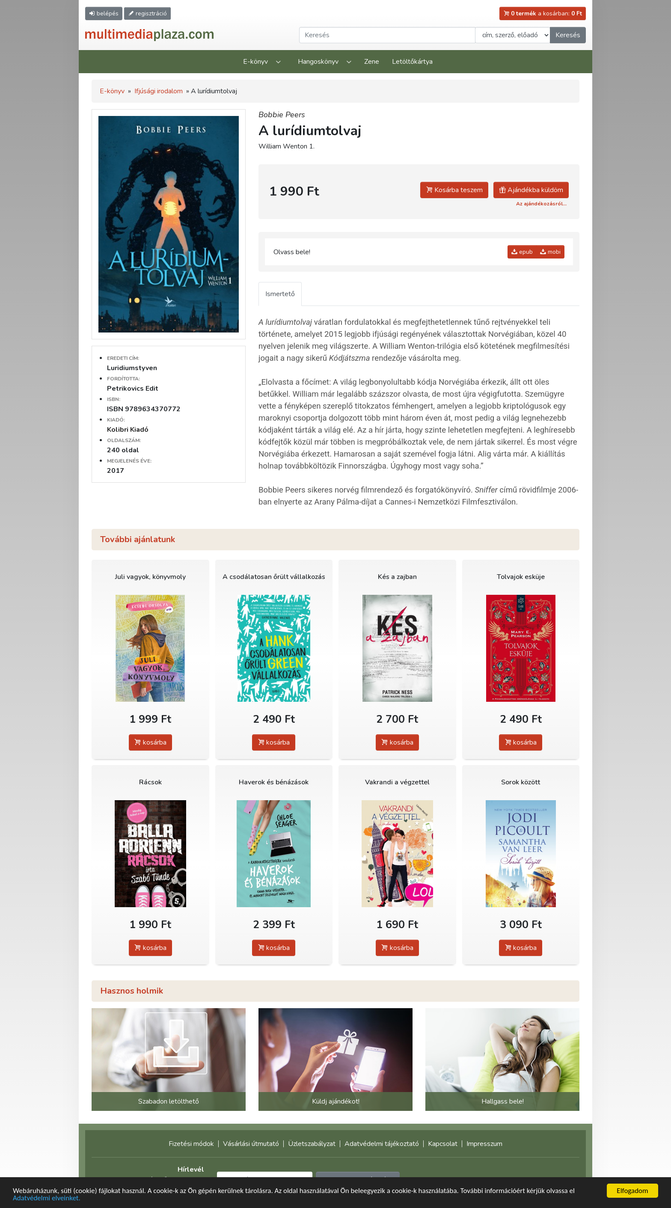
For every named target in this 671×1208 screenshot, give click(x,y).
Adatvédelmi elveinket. (46, 1198)
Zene (371, 61)
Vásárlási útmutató (251, 1144)
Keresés (567, 35)
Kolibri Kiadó (127, 429)
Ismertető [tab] (280, 294)
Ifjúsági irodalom (158, 91)
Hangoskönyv (318, 61)
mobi (550, 252)
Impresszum (484, 1144)
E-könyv (255, 61)
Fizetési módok (191, 1144)
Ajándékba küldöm (531, 190)
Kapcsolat (442, 1144)
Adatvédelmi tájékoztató (381, 1144)
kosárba (150, 742)
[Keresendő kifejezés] (387, 35)
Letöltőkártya (412, 61)
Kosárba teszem (454, 190)
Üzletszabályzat (312, 1144)
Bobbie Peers (281, 115)
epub (522, 252)
